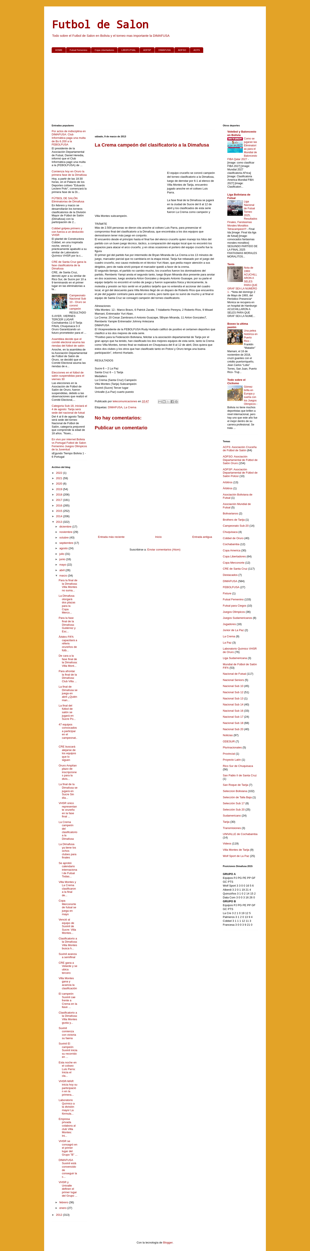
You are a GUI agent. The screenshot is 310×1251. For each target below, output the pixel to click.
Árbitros (227, 488)
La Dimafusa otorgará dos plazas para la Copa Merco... (67, 604)
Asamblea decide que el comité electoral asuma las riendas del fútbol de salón (68, 342)
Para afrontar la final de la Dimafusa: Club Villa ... (68, 676)
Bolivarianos (230, 513)
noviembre (66, 532)
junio (62, 559)
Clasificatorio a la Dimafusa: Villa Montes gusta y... (68, 1017)
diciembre (65, 526)
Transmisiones (232, 828)
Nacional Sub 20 (233, 729)
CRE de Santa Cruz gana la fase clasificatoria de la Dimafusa (69, 265)
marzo (63, 575)
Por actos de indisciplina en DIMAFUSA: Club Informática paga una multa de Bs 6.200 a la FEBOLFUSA (69, 138)
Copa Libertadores (104, 50)
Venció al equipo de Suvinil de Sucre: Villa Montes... (67, 926)
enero (63, 1208)
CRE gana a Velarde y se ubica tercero (68, 967)
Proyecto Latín (232, 759)
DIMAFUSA (164, 50)
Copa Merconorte (233, 562)
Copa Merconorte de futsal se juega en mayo (67, 907)
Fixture (227, 593)
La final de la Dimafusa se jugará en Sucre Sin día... (68, 791)
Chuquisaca (230, 532)
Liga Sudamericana (235, 658)
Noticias (228, 735)
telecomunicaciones (125, 401)
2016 (59, 505)
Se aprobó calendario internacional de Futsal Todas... (68, 869)
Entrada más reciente (111, 536)
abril (62, 570)
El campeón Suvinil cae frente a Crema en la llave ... (68, 1000)
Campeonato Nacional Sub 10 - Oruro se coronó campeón (77, 302)
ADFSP (147, 50)
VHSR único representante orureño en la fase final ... (68, 809)
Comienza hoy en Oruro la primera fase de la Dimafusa (69, 173)
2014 (59, 516)
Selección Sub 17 (234, 803)
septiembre (66, 542)
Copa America (231, 550)
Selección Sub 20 (234, 809)
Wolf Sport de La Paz (236, 856)
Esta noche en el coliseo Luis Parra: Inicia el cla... (67, 1069)
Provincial (229, 753)
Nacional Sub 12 (233, 692)
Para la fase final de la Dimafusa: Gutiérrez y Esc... (67, 624)
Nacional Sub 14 (233, 704)
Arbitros (227, 482)
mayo (63, 564)
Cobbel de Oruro (233, 538)
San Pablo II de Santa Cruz (240, 775)
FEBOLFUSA (231, 587)
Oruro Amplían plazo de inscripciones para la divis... (68, 772)
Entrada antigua (202, 536)
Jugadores (229, 624)
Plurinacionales (232, 747)
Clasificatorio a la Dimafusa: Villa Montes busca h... (68, 943)
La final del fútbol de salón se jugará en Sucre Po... (67, 712)
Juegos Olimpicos (234, 611)
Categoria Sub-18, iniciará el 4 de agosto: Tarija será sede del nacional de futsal (69, 409)
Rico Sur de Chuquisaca (238, 766)
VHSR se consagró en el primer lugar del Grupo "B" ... (68, 1147)
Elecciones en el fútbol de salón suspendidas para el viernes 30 (68, 376)
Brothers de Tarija (234, 519)
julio (62, 553)
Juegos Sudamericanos (237, 617)
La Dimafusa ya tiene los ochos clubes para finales (67, 851)
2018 (59, 494)
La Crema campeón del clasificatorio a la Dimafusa (68, 830)
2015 (59, 510)
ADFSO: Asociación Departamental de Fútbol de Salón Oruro (240, 460)
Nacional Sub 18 (233, 723)
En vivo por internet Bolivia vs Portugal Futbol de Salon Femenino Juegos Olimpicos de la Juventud (69, 444)
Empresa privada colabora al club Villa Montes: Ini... (67, 1127)
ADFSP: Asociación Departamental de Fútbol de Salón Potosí (240, 473)
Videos (227, 843)
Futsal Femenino (78, 50)
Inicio (158, 536)
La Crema (130, 407)
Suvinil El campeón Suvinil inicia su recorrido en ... (68, 1050)
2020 (59, 483)
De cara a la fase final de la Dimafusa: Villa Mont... (68, 660)
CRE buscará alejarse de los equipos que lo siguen (67, 753)
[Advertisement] (155, 89)
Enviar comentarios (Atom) (163, 549)
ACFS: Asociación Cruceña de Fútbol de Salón (240, 448)
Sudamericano (232, 815)
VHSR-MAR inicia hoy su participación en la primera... (68, 1088)
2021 (59, 478)
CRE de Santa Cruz (235, 568)
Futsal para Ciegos (234, 605)
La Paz (227, 642)
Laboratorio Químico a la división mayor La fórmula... (66, 1106)
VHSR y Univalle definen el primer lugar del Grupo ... (68, 1189)
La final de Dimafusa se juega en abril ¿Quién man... (68, 693)
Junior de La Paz (233, 630)
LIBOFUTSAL (128, 50)
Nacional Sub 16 (233, 710)
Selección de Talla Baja (237, 797)
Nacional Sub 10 (233, 686)
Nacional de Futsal (234, 673)
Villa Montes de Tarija (236, 849)
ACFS (197, 50)
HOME (58, 50)
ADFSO (182, 50)
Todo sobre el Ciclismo (236, 381)
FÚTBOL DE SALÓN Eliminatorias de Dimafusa (68, 200)
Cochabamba (231, 544)
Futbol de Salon (100, 24)
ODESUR (229, 741)
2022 (59, 472)
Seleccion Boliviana (235, 791)
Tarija (226, 821)
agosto (64, 548)
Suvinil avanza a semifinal (68, 955)
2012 (59, 1214)
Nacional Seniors (233, 680)
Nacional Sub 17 (233, 716)
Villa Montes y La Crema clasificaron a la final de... (67, 888)
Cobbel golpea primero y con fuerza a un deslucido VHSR (68, 232)
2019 (59, 489)
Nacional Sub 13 (233, 698)
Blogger (168, 1242)
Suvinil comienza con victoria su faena (67, 1033)
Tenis (230, 264)
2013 (59, 521)
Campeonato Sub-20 (236, 525)
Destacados (230, 575)
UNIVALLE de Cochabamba (240, 834)
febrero (64, 1202)
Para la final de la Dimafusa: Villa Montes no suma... (68, 585)
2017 (59, 500)
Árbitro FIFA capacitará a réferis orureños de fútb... (68, 643)
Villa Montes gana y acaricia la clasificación (68, 983)
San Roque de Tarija (235, 784)
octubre (64, 537)
